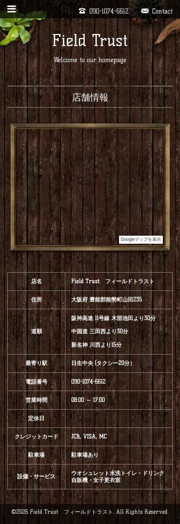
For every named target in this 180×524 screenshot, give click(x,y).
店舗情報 (90, 97)
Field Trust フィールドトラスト (71, 511)
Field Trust (90, 40)
